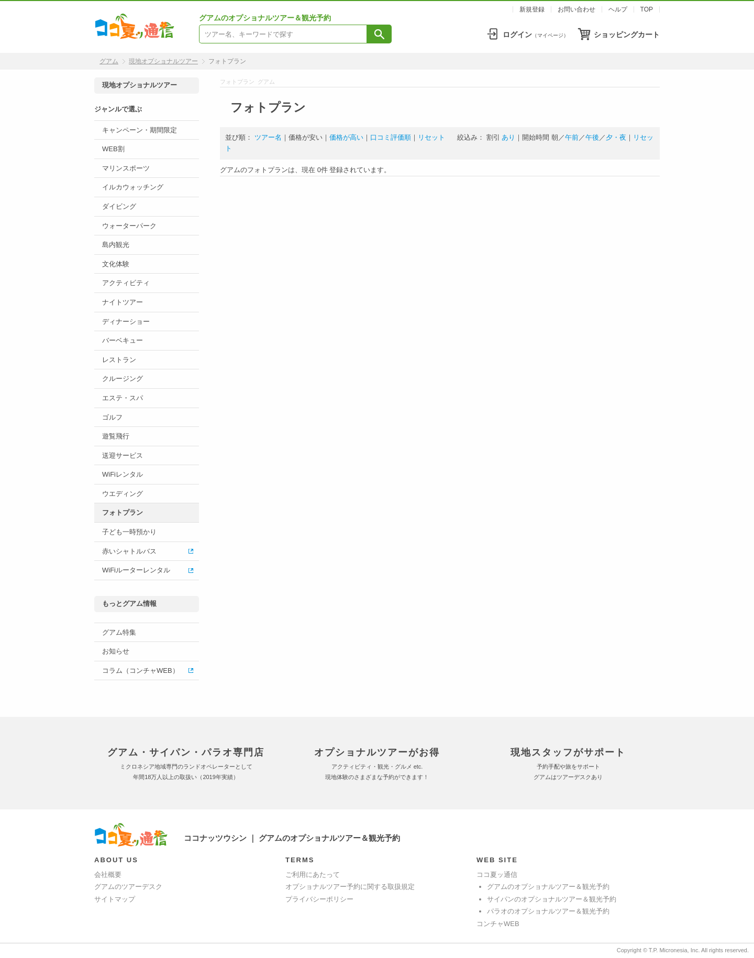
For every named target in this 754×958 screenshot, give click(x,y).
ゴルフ (112, 417)
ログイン (536, 34)
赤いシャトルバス (129, 551)
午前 (572, 137)
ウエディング (122, 494)
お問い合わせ (576, 9)
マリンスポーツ (126, 168)
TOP (646, 9)
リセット (431, 137)
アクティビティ (126, 283)
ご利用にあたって (312, 874)
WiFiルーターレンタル (136, 570)
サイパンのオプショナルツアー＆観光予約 (551, 899)
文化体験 (115, 264)
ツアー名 (268, 137)
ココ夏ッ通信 (496, 874)
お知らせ (115, 651)
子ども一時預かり (129, 532)
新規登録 (532, 9)
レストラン (119, 360)
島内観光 (115, 245)
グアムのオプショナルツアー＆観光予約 (548, 887)
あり (508, 137)
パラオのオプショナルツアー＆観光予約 (548, 911)
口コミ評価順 (390, 137)
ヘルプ (617, 9)
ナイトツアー (122, 302)
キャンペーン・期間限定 (139, 130)
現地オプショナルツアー (163, 61)
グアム (108, 61)
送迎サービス (122, 455)
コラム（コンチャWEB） (140, 670)
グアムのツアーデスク (128, 887)
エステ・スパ (122, 398)
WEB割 (113, 149)
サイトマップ (114, 899)
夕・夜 (616, 137)
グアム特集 (119, 632)
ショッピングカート (627, 34)
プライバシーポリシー (319, 899)
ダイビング (119, 206)
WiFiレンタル (122, 474)
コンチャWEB (497, 924)
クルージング (122, 378)
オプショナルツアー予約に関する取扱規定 (350, 887)
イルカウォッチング (132, 187)
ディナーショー (126, 321)
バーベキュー (122, 340)
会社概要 (107, 874)
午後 (592, 137)
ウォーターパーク (129, 226)
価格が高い (346, 137)
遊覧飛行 (115, 436)
